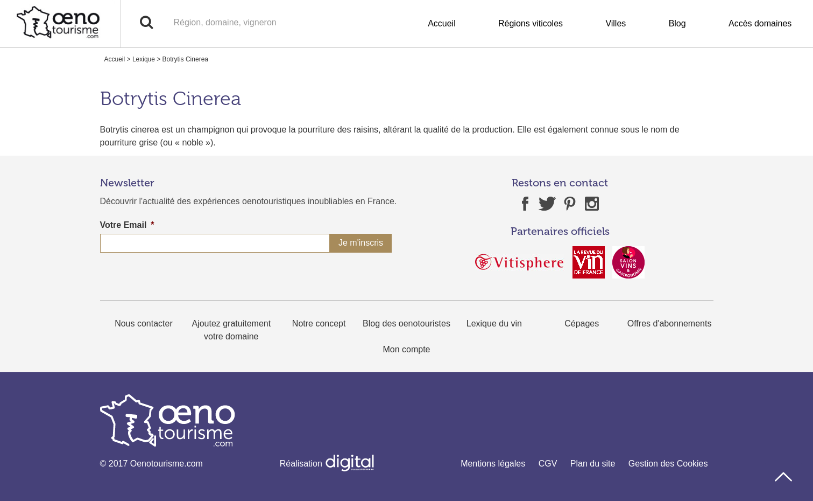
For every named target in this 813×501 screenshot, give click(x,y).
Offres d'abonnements (669, 323)
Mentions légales (493, 463)
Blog (677, 23)
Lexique (143, 59)
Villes (615, 23)
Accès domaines (760, 23)
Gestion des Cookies (668, 463)
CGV (548, 463)
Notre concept (319, 323)
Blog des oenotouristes (406, 323)
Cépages (581, 323)
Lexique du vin (494, 323)
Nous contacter (144, 323)
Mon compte (406, 349)
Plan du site (593, 463)
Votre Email (127, 224)
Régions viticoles (530, 23)
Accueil (442, 23)
